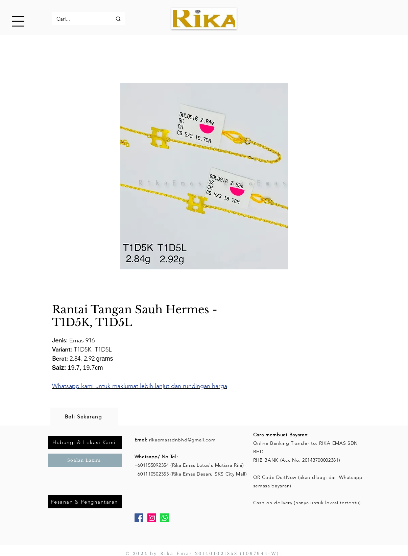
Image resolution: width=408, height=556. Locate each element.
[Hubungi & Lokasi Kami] (85, 442)
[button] (18, 21)
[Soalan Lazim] (85, 460)
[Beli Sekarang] (84, 417)
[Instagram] (151, 517)
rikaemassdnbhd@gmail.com (182, 440)
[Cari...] (79, 19)
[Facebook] (139, 517)
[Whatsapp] (164, 517)
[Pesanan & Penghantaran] (85, 501)
